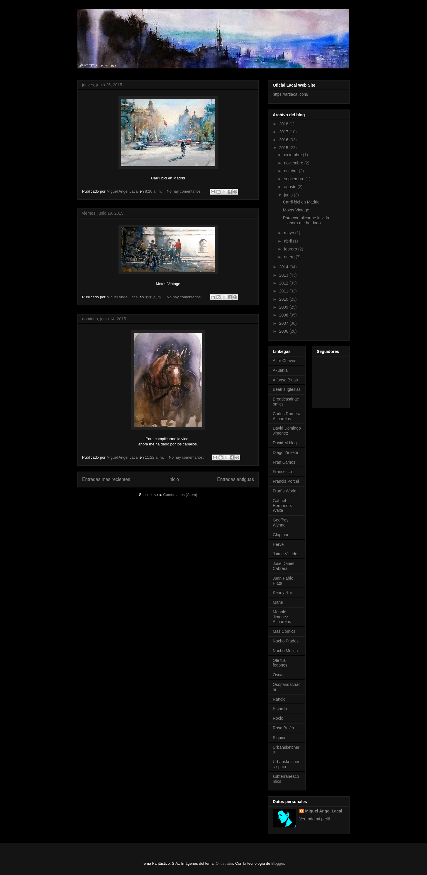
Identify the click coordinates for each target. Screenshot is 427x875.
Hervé (278, 544)
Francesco (282, 471)
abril (288, 241)
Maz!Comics (284, 631)
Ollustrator (224, 863)
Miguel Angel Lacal (323, 811)
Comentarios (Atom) (180, 494)
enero (290, 257)
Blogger (277, 863)
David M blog (285, 442)
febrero (291, 249)
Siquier (279, 737)
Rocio (278, 718)
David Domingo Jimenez (287, 430)
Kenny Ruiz (283, 592)
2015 (284, 147)
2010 (284, 299)
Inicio (173, 479)
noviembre (294, 163)
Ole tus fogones (280, 663)
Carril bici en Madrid (301, 202)
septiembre (294, 178)
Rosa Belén (283, 728)
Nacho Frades (286, 641)
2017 (284, 131)
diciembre (293, 154)
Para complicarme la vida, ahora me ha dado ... (307, 220)
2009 (284, 307)
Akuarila (280, 370)
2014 (284, 267)
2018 (284, 124)
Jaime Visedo (285, 553)
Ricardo (280, 708)
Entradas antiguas (235, 479)
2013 (284, 275)
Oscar (278, 674)
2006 (284, 331)
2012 (284, 283)
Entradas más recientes (106, 479)
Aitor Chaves (284, 360)
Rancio (279, 699)
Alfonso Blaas (285, 380)
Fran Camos (284, 462)
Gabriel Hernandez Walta (283, 505)
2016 (284, 139)
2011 (284, 291)
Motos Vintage (296, 210)
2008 (284, 315)
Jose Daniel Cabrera (283, 566)
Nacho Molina (285, 650)
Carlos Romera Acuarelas (286, 416)
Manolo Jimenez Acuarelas (282, 617)
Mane (278, 602)
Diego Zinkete (285, 452)
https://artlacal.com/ (290, 94)
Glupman (281, 534)
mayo (289, 232)
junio (289, 195)
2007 (284, 323)
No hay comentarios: (185, 191)
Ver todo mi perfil (314, 819)
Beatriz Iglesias (287, 389)
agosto (290, 186)
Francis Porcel (286, 481)
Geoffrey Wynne (280, 522)
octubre (291, 171)
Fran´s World (284, 491)
